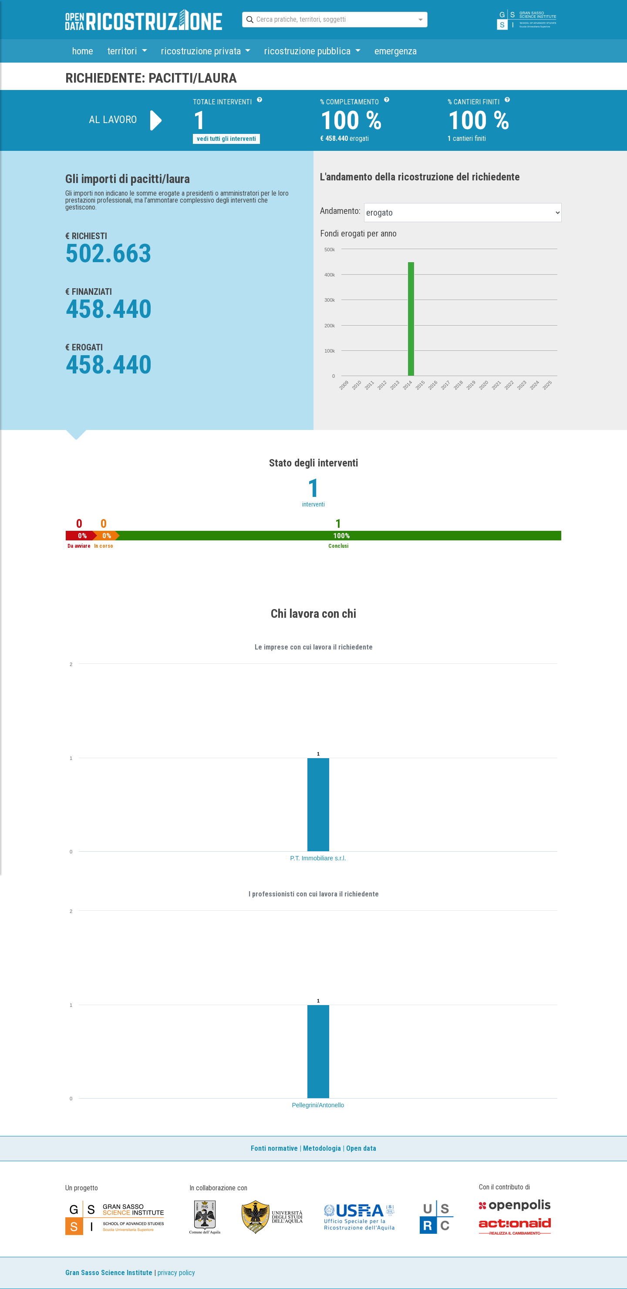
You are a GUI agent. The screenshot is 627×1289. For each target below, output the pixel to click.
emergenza (395, 51)
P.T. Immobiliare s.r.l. (318, 858)
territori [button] (123, 51)
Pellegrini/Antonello (318, 1105)
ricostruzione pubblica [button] (308, 51)
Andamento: (340, 211)
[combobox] (327, 20)
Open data (361, 1148)
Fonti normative (274, 1148)
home (82, 51)
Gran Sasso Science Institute (108, 1273)
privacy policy (176, 1273)
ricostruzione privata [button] (202, 51)
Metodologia (322, 1148)
